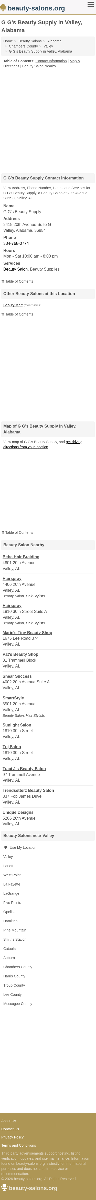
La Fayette (11, 884)
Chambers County (17, 967)
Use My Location (19, 847)
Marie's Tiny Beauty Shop (27, 633)
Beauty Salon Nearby (39, 66)
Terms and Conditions (18, 1145)
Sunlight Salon (17, 725)
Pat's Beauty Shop (20, 654)
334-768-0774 (16, 243)
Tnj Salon (12, 747)
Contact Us (10, 1129)
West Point (11, 875)
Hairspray (12, 578)
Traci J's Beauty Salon (24, 769)
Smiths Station (14, 939)
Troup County (14, 985)
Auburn (9, 958)
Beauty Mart (13, 305)
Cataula (9, 949)
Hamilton (10, 921)
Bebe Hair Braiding (21, 557)
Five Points (12, 903)
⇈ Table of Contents (17, 281)
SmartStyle (13, 698)
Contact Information (51, 61)
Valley (8, 857)
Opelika (9, 912)
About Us (8, 1121)
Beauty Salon (15, 269)
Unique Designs (18, 812)
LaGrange (11, 893)
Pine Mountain (14, 930)
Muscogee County (17, 1004)
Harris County (14, 976)
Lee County (12, 994)
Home (8, 41)
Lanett (8, 866)
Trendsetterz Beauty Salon (28, 790)
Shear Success (17, 676)
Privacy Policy (12, 1137)
